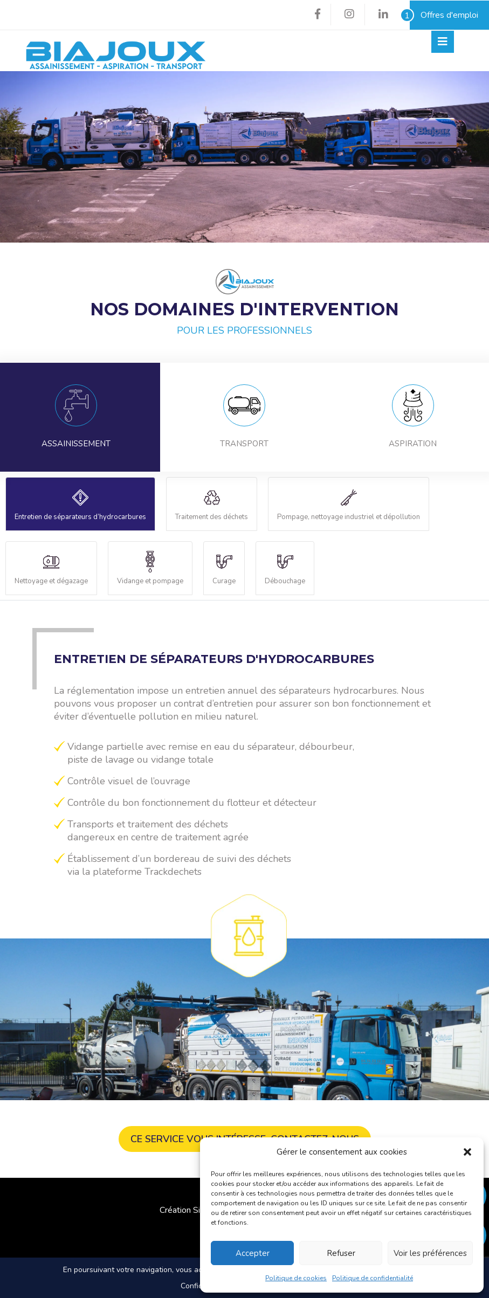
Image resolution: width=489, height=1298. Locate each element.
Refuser (341, 1253)
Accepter (253, 1253)
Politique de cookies (296, 1278)
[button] (467, 1152)
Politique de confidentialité (372, 1278)
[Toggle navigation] (442, 42)
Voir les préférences (430, 1253)
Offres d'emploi (444, 15)
